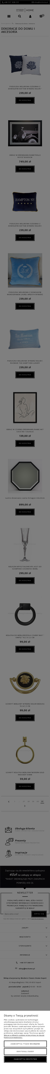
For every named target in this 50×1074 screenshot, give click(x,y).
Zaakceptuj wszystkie (25, 1059)
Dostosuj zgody (25, 1051)
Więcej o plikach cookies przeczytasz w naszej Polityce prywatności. (24, 1036)
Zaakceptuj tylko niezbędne (25, 1043)
